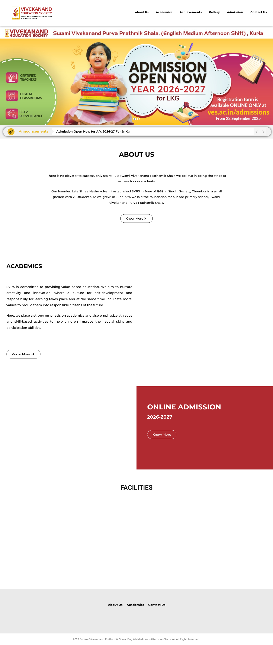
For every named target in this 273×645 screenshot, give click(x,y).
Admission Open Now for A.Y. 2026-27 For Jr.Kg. (93, 131)
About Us (142, 12)
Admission (235, 12)
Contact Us (258, 12)
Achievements (191, 12)
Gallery (214, 12)
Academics (164, 12)
